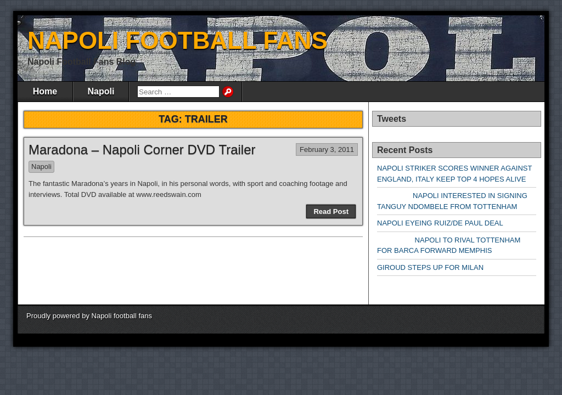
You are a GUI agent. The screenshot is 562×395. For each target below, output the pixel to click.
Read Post (331, 211)
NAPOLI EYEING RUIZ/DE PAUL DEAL (440, 223)
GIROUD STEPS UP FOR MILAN (430, 267)
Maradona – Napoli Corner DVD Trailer (142, 149)
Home (45, 91)
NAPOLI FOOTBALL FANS (177, 40)
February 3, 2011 (327, 149)
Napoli (101, 91)
